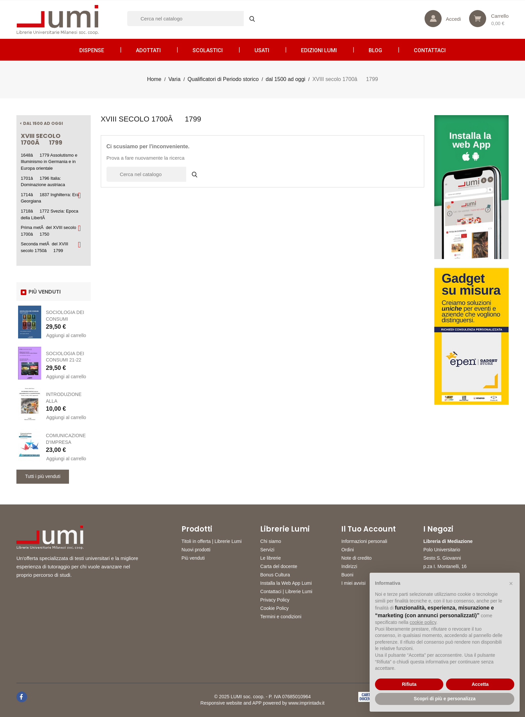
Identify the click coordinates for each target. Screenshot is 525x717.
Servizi (267, 549)
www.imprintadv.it (306, 703)
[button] (511, 583)
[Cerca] (194, 18)
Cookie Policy (274, 608)
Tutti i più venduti (42, 476)
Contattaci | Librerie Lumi (286, 591)
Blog (375, 50)
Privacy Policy (274, 600)
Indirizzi (349, 566)
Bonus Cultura (275, 574)
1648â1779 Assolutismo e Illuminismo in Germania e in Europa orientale (49, 162)
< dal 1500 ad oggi (41, 123)
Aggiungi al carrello (66, 335)
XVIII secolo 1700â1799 (41, 139)
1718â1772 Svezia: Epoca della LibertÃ (49, 214)
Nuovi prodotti (195, 549)
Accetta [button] (480, 684)
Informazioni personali (364, 541)
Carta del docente (278, 566)
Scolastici (208, 50)
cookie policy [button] (423, 622)
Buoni (347, 574)
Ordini (347, 549)
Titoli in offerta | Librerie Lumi (211, 541)
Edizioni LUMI (319, 50)
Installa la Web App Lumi (286, 583)
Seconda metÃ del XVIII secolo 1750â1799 (44, 247)
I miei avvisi (353, 583)
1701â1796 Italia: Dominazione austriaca (43, 181)
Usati (261, 50)
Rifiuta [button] (409, 684)
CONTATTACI (430, 50)
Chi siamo (270, 541)
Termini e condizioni (280, 616)
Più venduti (193, 558)
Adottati (148, 50)
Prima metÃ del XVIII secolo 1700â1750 (48, 231)
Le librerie (270, 558)
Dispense (91, 50)
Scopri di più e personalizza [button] (444, 698)
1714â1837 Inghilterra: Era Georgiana (50, 198)
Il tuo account (368, 529)
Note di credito (356, 558)
